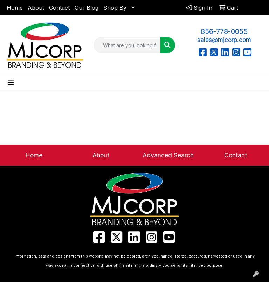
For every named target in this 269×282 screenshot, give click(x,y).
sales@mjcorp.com (224, 39)
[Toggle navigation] (11, 82)
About (36, 7)
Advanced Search (168, 155)
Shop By (114, 7)
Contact (59, 7)
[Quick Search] (127, 45)
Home (15, 7)
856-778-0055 (224, 31)
